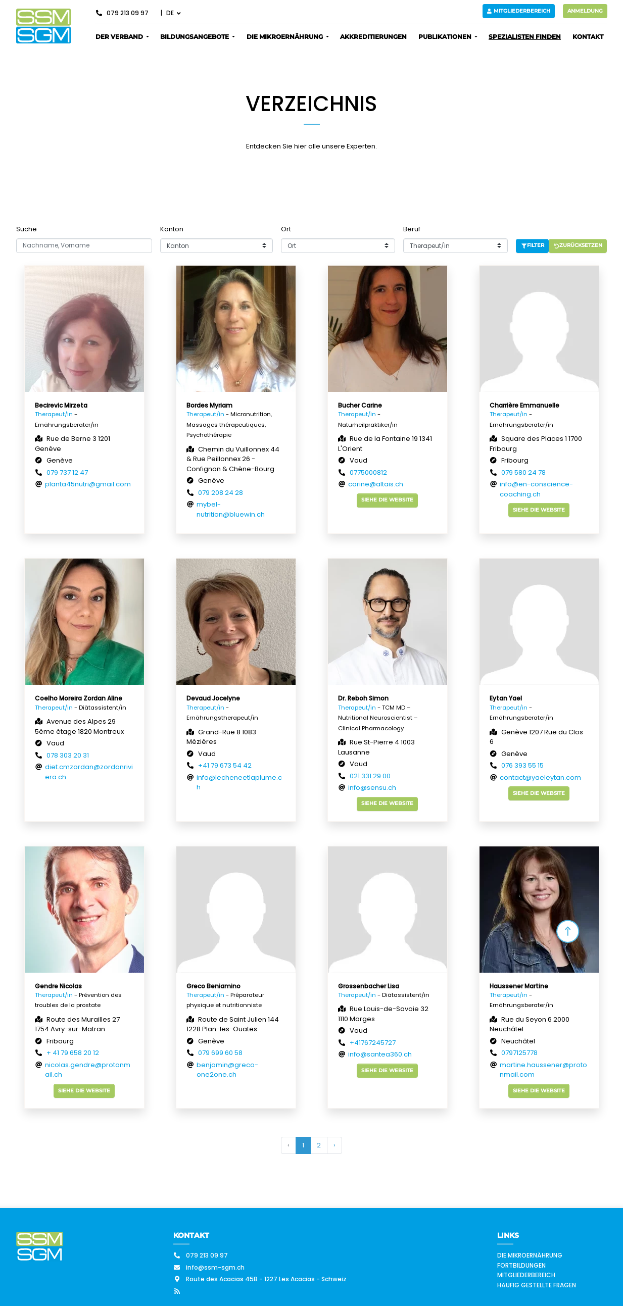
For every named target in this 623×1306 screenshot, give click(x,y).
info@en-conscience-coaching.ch (536, 489)
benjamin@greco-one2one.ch (227, 1070)
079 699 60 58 (220, 1053)
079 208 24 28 (220, 492)
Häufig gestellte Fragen (536, 1285)
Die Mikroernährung (529, 1255)
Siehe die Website (387, 499)
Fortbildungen (521, 1265)
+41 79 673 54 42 (225, 765)
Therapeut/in (54, 414)
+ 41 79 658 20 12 (72, 1053)
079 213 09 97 (122, 13)
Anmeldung (585, 11)
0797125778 (519, 1053)
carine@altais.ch (375, 484)
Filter (532, 245)
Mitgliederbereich (518, 11)
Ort (286, 229)
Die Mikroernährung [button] (285, 36)
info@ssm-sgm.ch (209, 1267)
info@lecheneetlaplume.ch (239, 782)
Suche (26, 229)
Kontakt (587, 36)
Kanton (171, 229)
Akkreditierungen (373, 36)
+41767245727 (373, 1042)
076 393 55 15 (522, 765)
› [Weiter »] (334, 1145)
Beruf (411, 229)
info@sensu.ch (372, 787)
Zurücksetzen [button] (578, 245)
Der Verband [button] (120, 36)
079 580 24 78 (523, 472)
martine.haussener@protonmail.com (543, 1070)
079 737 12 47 (67, 472)
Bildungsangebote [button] (195, 36)
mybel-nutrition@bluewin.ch (231, 509)
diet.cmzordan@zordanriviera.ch (89, 772)
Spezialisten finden (525, 36)
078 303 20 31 (67, 755)
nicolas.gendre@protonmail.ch (87, 1070)
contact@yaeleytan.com (540, 777)
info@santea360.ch (380, 1054)
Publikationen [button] (445, 36)
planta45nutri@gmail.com (88, 484)
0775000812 (368, 472)
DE (170, 13)
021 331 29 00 (370, 776)
